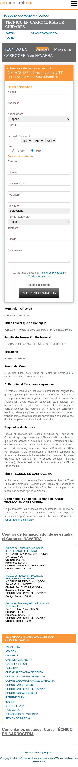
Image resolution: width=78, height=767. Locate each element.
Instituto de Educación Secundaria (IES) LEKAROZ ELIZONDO (24, 549)
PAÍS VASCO (12, 710)
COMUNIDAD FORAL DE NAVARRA (25, 689)
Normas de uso (33, 752)
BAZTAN (10, 33)
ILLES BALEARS (14, 705)
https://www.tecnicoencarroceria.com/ (35, 758)
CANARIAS (11, 655)
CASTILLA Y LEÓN (16, 664)
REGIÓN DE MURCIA (17, 718)
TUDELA (10, 37)
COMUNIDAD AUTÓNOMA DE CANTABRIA (29, 680)
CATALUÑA (11, 668)
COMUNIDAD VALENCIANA (21, 693)
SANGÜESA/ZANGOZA (44, 33)
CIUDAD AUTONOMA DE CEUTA (24, 672)
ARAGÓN (10, 651)
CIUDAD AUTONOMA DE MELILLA (25, 676)
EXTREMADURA (15, 697)
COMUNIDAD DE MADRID (20, 684)
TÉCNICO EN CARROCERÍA (18, 15)
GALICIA (10, 701)
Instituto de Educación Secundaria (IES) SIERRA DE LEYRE (24, 577)
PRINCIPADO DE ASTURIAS (21, 714)
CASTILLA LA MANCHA (18, 659)
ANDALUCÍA (12, 647)
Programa (62, 49)
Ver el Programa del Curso (19, 519)
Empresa (48, 752)
